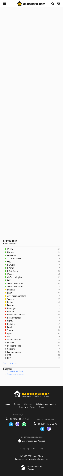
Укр (28, 448)
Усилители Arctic (15, 286)
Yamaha (10, 299)
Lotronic (11, 311)
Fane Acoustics (14, 352)
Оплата (17, 404)
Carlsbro (11, 348)
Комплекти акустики (15, 374)
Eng (41, 448)
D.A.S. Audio (12, 271)
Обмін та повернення (46, 404)
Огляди (22, 407)
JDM (9, 355)
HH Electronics (14, 317)
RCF (8, 280)
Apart (9, 333)
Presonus (11, 305)
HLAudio (11, 324)
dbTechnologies (14, 277)
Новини (7, 404)
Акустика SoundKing (16, 295)
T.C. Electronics (14, 258)
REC (9, 358)
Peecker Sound (14, 345)
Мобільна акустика (15, 371)
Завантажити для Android (31, 441)
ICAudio (10, 274)
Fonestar (11, 289)
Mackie (10, 252)
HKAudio (11, 264)
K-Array (10, 267)
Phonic (10, 292)
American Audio (14, 339)
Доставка (28, 404)
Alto (9, 336)
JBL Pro (10, 249)
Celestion (11, 255)
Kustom (10, 302)
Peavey (10, 342)
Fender (10, 327)
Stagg (10, 330)
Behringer (11, 308)
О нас (41, 407)
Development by (35, 467)
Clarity (10, 320)
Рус (34, 448)
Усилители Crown (15, 283)
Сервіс (32, 407)
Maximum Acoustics (16, 314)
